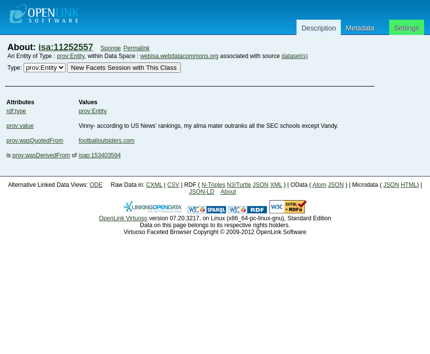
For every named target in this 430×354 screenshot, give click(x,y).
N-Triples (213, 184)
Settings (406, 28)
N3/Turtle (239, 184)
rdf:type (16, 111)
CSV (173, 184)
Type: (14, 67)
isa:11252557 (65, 47)
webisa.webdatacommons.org (179, 56)
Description (318, 28)
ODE (96, 184)
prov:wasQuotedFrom (34, 140)
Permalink (137, 48)
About (228, 191)
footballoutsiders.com (106, 140)
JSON (260, 184)
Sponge (110, 48)
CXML (154, 184)
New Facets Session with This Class (124, 67)
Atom (320, 184)
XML (276, 184)
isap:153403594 (100, 155)
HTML (409, 184)
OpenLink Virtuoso (123, 218)
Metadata (360, 28)
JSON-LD (201, 191)
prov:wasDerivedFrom (41, 155)
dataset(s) (295, 56)
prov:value (19, 125)
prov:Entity (71, 56)
